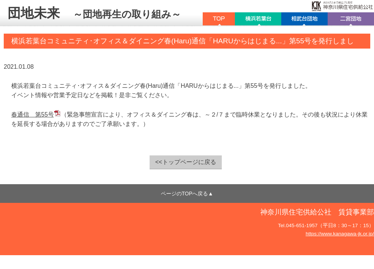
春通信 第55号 (32, 114)
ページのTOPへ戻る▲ (187, 194)
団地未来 (94, 13)
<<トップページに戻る (185, 162)
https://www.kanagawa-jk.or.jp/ (340, 233)
